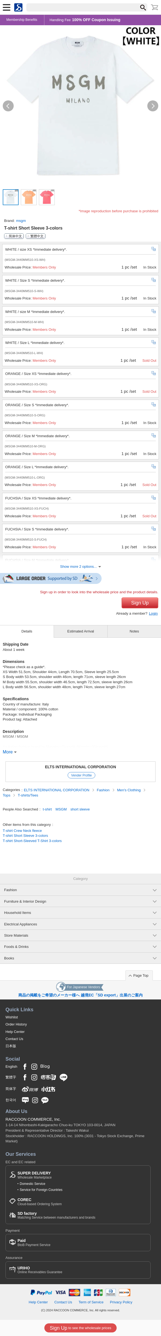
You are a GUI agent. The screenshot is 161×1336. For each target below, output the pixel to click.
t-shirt (47, 809)
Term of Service (91, 1302)
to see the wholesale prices (80, 1328)
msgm (21, 221)
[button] (8, 106)
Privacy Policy (121, 1302)
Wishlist (11, 1017)
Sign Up (140, 603)
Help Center (15, 1032)
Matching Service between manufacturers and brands (56, 1215)
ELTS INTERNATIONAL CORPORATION (80, 767)
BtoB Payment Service (34, 1242)
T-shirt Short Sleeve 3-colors (25, 836)
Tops (7, 795)
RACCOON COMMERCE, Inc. (33, 1119)
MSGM (61, 809)
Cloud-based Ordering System (40, 1201)
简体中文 (15, 236)
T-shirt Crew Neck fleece (22, 831)
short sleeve (80, 809)
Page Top (140, 975)
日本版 (10, 1046)
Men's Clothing (129, 790)
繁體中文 (37, 236)
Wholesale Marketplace (35, 1175)
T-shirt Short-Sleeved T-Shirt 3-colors (32, 841)
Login (153, 613)
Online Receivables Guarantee (40, 1270)
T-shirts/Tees (28, 795)
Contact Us (14, 1039)
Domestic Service (32, 1184)
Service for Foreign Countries (41, 1190)
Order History (16, 1024)
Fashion (104, 790)
